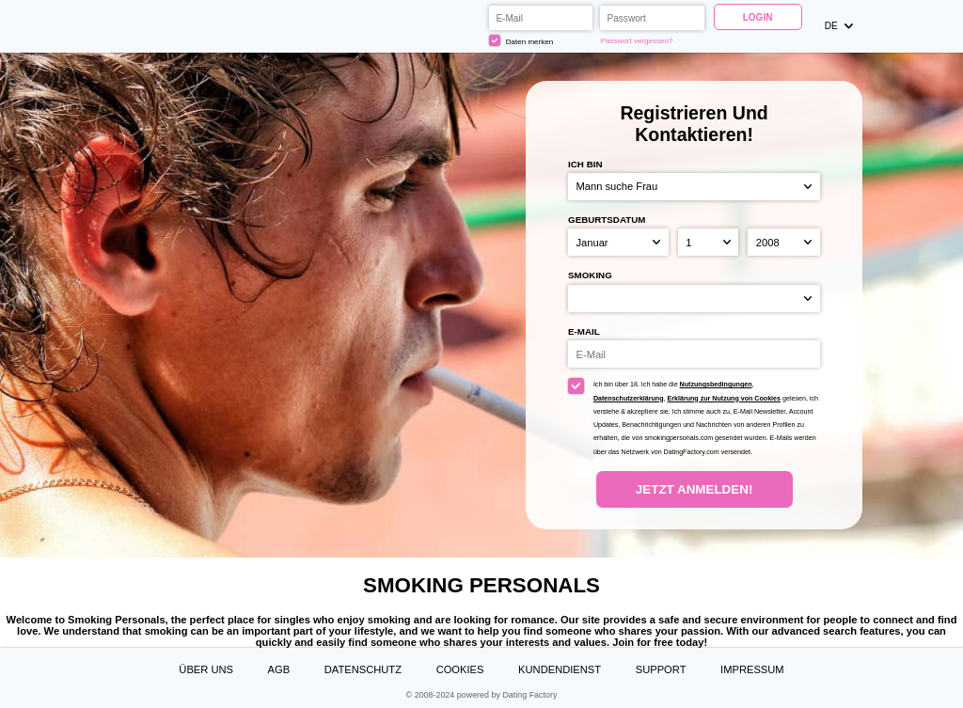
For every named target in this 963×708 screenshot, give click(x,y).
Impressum (752, 669)
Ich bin (585, 164)
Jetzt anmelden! (694, 489)
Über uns (206, 669)
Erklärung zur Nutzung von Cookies (724, 398)
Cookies (460, 669)
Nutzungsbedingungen (716, 384)
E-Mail (584, 331)
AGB (279, 669)
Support (661, 669)
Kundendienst (559, 669)
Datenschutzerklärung (628, 398)
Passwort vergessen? (637, 41)
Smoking (590, 275)
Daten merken (521, 40)
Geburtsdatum (606, 219)
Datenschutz (363, 669)
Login (758, 17)
